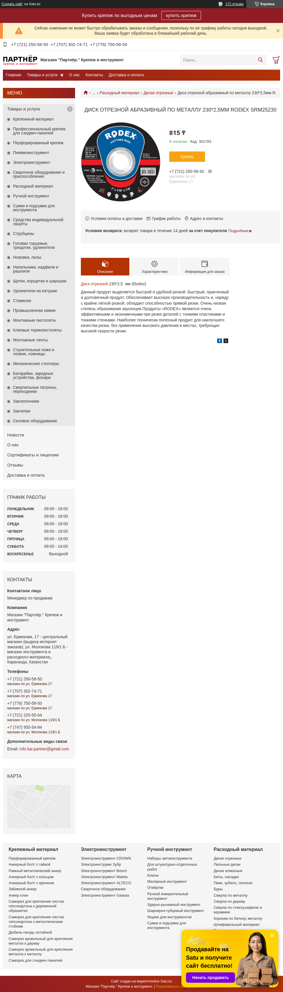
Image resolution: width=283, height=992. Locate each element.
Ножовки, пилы (27, 257)
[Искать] (260, 60)
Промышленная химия (34, 310)
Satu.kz (166, 981)
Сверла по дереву (229, 901)
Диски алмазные (228, 871)
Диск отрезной (94, 284)
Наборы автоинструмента (169, 858)
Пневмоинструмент (31, 152)
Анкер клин (18, 895)
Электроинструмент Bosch (104, 871)
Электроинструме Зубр (101, 864)
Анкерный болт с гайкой (29, 864)
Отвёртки (155, 887)
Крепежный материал (33, 119)
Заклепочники (26, 401)
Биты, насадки (226, 877)
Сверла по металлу (230, 895)
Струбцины (23, 233)
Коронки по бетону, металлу (238, 918)
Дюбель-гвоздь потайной (30, 932)
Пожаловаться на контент (176, 986)
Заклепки (21, 411)
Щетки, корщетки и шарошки (39, 281)
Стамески (22, 300)
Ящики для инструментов (169, 917)
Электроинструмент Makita (104, 877)
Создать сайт (12, 4)
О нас (74, 75)
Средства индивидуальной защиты (38, 221)
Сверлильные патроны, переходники (35, 389)
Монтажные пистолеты (34, 320)
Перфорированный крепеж (38, 142)
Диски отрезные (158, 92)
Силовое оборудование (35, 421)
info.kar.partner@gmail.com (44, 749)
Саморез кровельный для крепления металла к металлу (40, 951)
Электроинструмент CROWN (106, 858)
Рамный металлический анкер (35, 871)
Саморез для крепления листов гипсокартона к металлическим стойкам (36, 922)
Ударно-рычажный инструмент (173, 904)
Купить (187, 156)
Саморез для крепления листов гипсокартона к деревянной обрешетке (36, 906)
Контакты (94, 75)
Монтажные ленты (30, 340)
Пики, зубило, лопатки (233, 883)
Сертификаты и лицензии (33, 454)
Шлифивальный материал (237, 924)
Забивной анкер (23, 889)
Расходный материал (119, 92)
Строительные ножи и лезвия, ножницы (33, 351)
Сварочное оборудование (103, 889)
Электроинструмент (31, 162)
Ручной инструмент (31, 196)
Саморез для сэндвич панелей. (36, 960)
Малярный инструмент (167, 881)
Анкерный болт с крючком (31, 883)
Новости (15, 434)
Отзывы (15, 464)
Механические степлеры (36, 363)
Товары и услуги (42, 75)
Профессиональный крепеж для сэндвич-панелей (39, 131)
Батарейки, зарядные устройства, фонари (33, 375)
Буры (218, 889)
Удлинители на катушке (35, 290)
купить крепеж (181, 15)
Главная (13, 75)
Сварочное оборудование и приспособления (39, 174)
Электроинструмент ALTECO (106, 883)
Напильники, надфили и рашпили (35, 269)
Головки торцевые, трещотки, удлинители (34, 245)
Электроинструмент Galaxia (105, 895)
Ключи (153, 875)
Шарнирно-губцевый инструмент (175, 910)
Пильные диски (227, 864)
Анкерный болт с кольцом (31, 877)
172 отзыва (234, 4)
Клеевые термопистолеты (37, 330)
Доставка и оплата (126, 75)
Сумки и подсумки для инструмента (34, 207)
